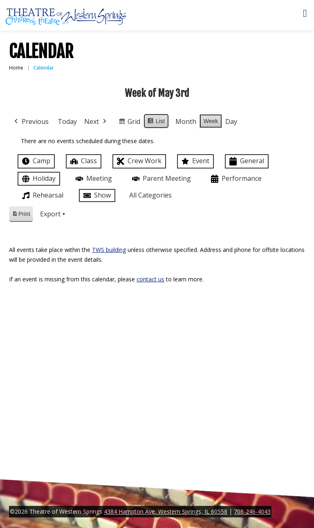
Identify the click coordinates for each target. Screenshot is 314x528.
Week (211, 121)
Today (67, 121)
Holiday (38, 178)
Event (194, 161)
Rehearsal (41, 195)
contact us (150, 279)
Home (16, 67)
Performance (235, 179)
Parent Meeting (160, 178)
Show (96, 195)
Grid (129, 123)
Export (53, 214)
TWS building (109, 250)
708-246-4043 (252, 511)
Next (96, 122)
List (156, 122)
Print (20, 215)
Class (83, 161)
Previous (31, 122)
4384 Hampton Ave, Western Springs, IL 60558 (165, 511)
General (246, 161)
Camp (35, 161)
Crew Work (138, 161)
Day (231, 121)
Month (185, 121)
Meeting (93, 178)
